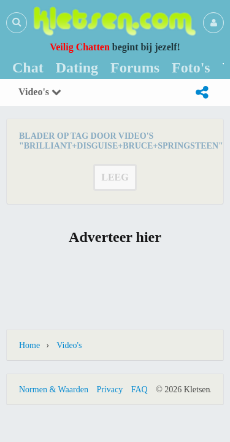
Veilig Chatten (80, 47)
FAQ (139, 389)
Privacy (109, 389)
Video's (39, 92)
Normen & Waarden (53, 389)
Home (29, 345)
